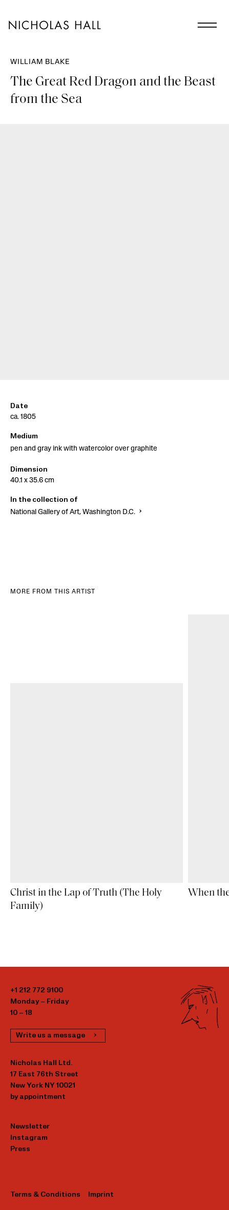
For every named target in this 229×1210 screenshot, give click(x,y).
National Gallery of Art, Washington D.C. (77, 512)
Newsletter (30, 1127)
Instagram (29, 1138)
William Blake (39, 62)
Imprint (101, 1195)
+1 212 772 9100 (36, 990)
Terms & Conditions (45, 1195)
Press (20, 1149)
